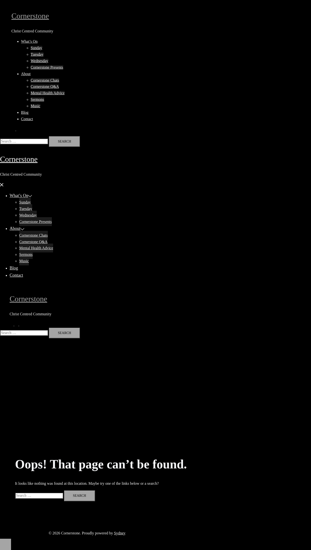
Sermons (37, 99)
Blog (25, 112)
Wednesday (39, 61)
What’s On (29, 41)
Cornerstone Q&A (45, 86)
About (26, 74)
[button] (16, 129)
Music (35, 106)
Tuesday (37, 54)
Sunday (36, 48)
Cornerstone (30, 16)
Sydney (120, 533)
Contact (27, 119)
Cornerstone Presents (47, 67)
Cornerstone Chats (45, 80)
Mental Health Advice (48, 93)
